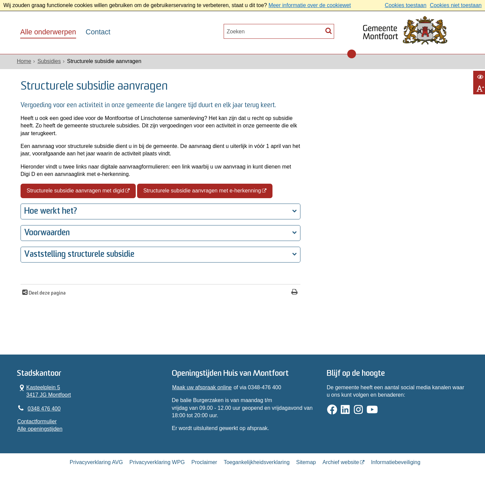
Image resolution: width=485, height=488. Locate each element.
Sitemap (306, 462)
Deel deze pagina (47, 293)
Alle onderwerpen (48, 32)
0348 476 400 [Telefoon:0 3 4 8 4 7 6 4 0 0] (44, 408)
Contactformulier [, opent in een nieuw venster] (37, 421)
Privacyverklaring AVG (96, 462)
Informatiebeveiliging (395, 462)
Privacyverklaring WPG (157, 462)
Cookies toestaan (405, 5)
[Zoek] (328, 30)
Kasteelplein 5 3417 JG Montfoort (44, 391)
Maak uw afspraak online (202, 387)
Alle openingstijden (39, 429)
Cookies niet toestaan (456, 5)
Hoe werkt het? (50, 211)
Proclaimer (204, 462)
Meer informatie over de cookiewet (309, 5)
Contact (98, 32)
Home (24, 61)
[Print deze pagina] (294, 292)
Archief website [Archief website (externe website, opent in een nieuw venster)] (340, 462)
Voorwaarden (47, 233)
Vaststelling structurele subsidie (79, 254)
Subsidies (49, 61)
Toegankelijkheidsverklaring (257, 462)
